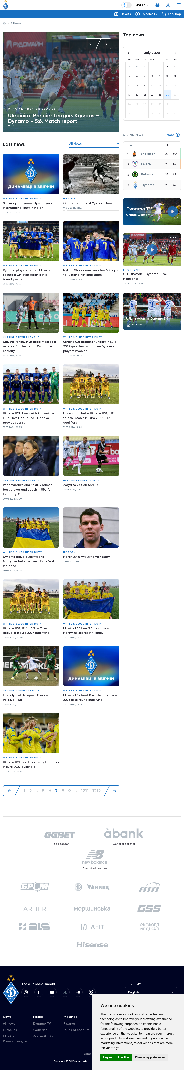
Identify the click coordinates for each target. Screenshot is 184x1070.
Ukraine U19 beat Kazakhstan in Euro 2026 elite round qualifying (91, 687)
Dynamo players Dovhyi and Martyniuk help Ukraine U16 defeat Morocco (29, 553)
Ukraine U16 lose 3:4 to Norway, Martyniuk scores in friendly (87, 621)
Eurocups (10, 1025)
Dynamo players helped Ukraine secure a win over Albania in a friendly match (27, 272)
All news (9, 1018)
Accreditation (43, 1031)
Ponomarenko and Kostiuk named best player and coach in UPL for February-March (28, 483)
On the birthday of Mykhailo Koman (90, 202)
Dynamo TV (42, 1018)
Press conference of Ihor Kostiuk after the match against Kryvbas (58, 118)
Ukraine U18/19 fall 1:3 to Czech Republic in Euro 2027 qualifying (27, 621)
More (173, 135)
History (69, 197)
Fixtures (70, 1018)
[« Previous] (12, 777)
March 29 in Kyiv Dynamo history (87, 549)
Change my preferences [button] (150, 1057)
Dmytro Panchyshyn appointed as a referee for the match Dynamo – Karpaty (30, 343)
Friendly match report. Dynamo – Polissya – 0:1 (28, 687)
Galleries (40, 1025)
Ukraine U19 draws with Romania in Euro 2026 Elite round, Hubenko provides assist (29, 413)
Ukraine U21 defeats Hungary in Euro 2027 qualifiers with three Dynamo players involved (91, 343)
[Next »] (113, 777)
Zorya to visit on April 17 (81, 478)
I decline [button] (123, 1057)
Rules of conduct (77, 1025)
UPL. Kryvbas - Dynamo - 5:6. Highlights (145, 276)
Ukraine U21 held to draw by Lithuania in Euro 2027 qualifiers (27, 752)
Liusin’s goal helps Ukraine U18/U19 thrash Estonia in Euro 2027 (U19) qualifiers (89, 413)
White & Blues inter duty (22, 197)
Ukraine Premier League (32, 108)
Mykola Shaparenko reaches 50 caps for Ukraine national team (87, 270)
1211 (85, 777)
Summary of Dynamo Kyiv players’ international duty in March (28, 205)
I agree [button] (107, 1057)
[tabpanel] (61, 82)
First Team (131, 270)
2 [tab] (13, 125)
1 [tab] (9, 125)
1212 (97, 777)
